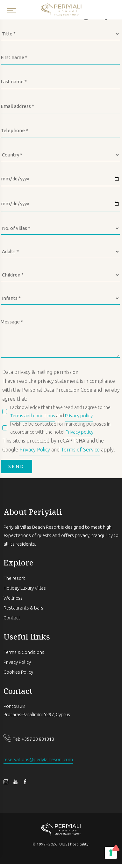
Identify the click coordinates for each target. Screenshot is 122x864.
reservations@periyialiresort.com (38, 759)
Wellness (13, 598)
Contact (12, 617)
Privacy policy (79, 415)
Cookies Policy (18, 672)
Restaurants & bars (23, 607)
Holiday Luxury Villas (25, 588)
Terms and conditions (32, 415)
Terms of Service (80, 449)
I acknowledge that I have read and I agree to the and (60, 412)
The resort (14, 578)
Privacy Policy (34, 449)
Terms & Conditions (24, 652)
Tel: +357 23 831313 (33, 739)
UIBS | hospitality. (74, 844)
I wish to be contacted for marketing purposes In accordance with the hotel (60, 428)
